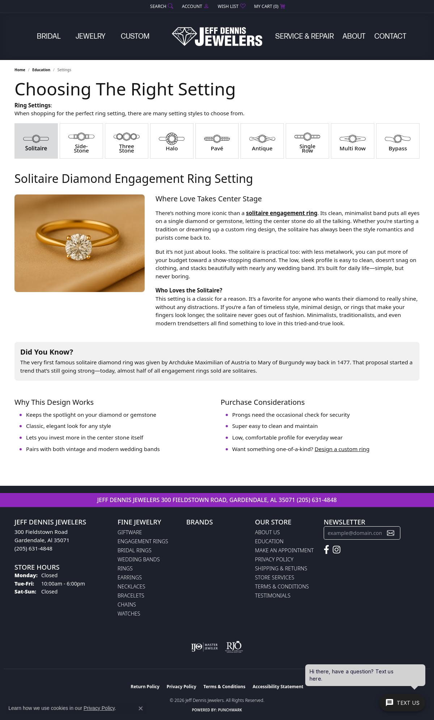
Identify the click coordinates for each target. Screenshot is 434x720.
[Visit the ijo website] (204, 647)
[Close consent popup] (141, 708)
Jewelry (91, 36)
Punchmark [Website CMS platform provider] (230, 709)
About (354, 36)
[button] (161, 6)
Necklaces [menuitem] (131, 586)
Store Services (274, 577)
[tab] (36, 141)
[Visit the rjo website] (234, 647)
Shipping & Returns (281, 568)
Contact (390, 36)
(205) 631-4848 (317, 500)
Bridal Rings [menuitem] (135, 550)
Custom (135, 36)
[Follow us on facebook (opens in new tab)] (326, 549)
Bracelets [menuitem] (131, 595)
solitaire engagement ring (281, 213)
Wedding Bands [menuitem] (139, 559)
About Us (267, 532)
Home (19, 69)
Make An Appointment (284, 550)
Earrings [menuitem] (130, 577)
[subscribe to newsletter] (390, 533)
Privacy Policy (274, 559)
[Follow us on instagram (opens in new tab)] (336, 549)
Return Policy (145, 686)
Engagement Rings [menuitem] (143, 541)
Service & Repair (304, 36)
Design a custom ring (342, 449)
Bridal (49, 36)
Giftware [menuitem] (130, 532)
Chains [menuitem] (127, 604)
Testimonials (272, 595)
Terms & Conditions (282, 586)
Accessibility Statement (277, 686)
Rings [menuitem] (125, 568)
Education (41, 69)
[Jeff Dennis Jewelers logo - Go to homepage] (217, 36)
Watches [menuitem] (129, 613)
